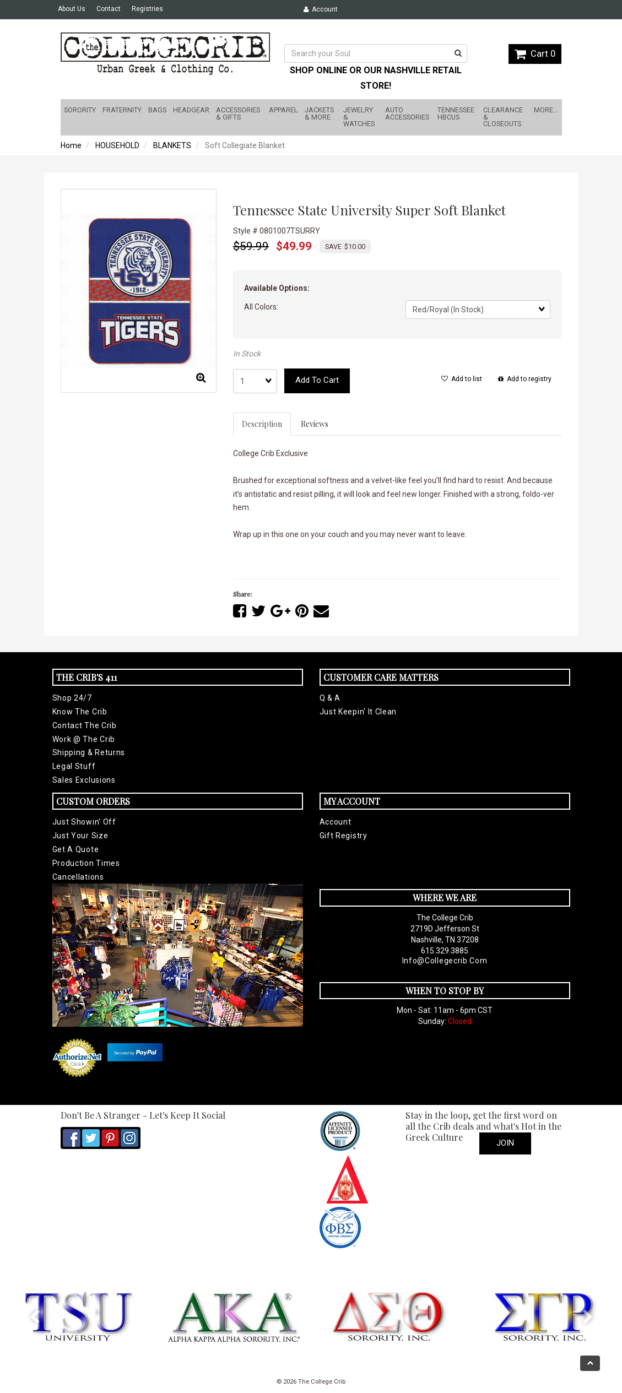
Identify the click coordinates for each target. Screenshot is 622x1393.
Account (321, 9)
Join (505, 1143)
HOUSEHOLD (117, 145)
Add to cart (317, 380)
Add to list (461, 379)
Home (71, 145)
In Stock (247, 353)
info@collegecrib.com (445, 960)
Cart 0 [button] (535, 53)
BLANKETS (172, 145)
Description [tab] (262, 424)
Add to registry (524, 379)
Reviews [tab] (314, 424)
